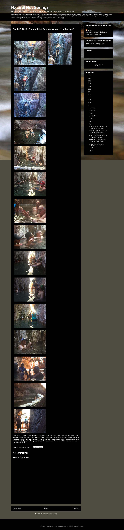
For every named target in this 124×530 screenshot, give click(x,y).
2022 (89, 86)
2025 (89, 78)
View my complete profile (93, 34)
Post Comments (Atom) (50, 513)
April (91, 124)
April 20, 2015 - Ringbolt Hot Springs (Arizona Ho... (98, 136)
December (92, 108)
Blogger (81, 526)
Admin (90, 30)
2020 (89, 92)
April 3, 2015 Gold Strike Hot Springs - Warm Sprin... (96, 145)
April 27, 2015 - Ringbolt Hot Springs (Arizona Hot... (98, 127)
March (91, 151)
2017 (89, 100)
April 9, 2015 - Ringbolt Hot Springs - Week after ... (97, 140)
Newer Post (17, 508)
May (90, 121)
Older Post (75, 508)
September (93, 116)
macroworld (67, 526)
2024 (89, 81)
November (92, 110)
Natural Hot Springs (30, 7)
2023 (89, 83)
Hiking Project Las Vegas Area (95, 44)
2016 (89, 102)
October (92, 113)
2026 (89, 75)
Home (46, 508)
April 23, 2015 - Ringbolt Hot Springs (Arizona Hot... (98, 131)
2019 (89, 94)
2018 (89, 97)
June (91, 119)
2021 (89, 89)
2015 (89, 105)
